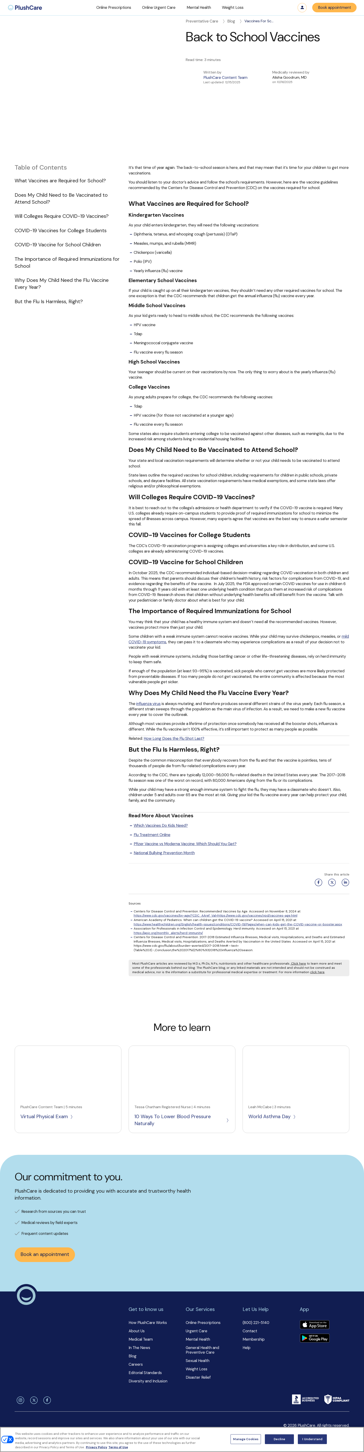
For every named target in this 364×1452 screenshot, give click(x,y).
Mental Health (198, 1339)
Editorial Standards (145, 1372)
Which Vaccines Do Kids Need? (161, 825)
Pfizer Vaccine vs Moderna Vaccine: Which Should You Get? (185, 843)
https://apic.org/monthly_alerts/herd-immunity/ (168, 933)
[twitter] (33, 1400)
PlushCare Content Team (225, 77)
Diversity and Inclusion (148, 1381)
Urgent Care (196, 1330)
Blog (235, 21)
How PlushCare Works (148, 1322)
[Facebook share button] (318, 882)
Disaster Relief (198, 1377)
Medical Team (141, 1339)
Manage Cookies (245, 1439)
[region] (182, 1439)
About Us (137, 1330)
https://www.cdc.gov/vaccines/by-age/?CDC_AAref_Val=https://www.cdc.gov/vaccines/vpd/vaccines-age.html (215, 916)
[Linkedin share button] (344, 882)
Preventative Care (206, 21)
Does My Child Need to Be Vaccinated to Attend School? (61, 198)
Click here (298, 964)
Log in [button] (302, 8)
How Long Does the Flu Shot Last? (174, 738)
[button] (113, 7)
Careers (136, 1364)
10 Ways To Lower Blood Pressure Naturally (182, 1120)
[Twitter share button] (331, 882)
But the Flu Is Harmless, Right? (49, 301)
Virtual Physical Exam (47, 1116)
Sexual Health (197, 1360)
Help (246, 1347)
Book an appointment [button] (44, 1254)
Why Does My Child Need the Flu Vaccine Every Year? (62, 283)
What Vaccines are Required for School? (60, 180)
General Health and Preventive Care (202, 1350)
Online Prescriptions (203, 1322)
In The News (139, 1347)
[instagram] (19, 1400)
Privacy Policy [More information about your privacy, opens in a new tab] (96, 1447)
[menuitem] (24, 7)
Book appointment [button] (334, 7)
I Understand (312, 1439)
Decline (279, 1439)
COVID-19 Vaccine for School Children (58, 244)
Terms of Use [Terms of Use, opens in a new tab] (118, 1447)
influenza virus (148, 703)
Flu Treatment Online (152, 834)
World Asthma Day (272, 1116)
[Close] (356, 1439)
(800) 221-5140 (256, 1322)
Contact (250, 1330)
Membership (254, 1339)
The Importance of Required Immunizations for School (67, 262)
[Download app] (314, 1325)
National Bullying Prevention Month (164, 852)
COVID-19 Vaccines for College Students (61, 230)
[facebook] (46, 1400)
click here (317, 972)
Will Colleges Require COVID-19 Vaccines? (62, 216)
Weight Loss (196, 1369)
